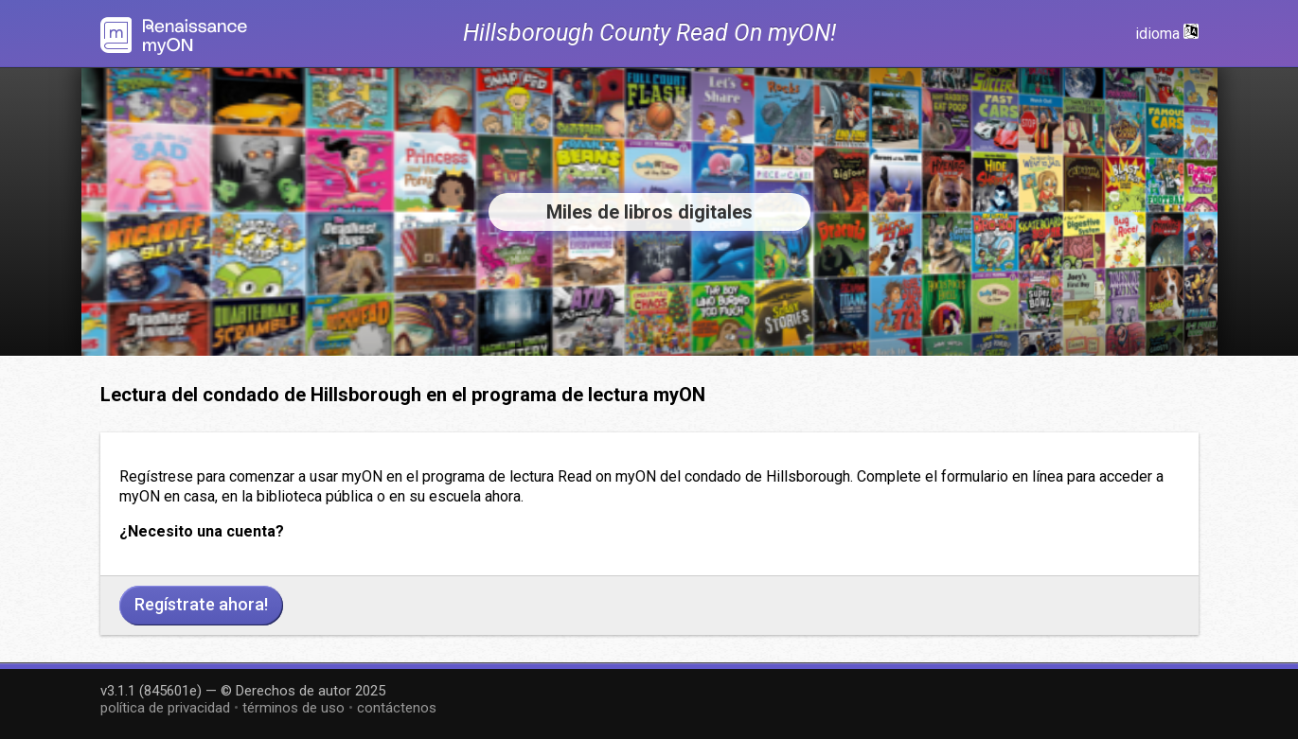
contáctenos (396, 707)
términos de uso (293, 707)
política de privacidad (165, 707)
